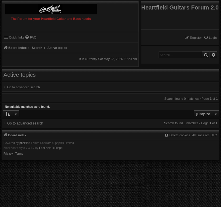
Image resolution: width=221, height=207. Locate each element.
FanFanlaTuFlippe (50, 148)
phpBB (24, 143)
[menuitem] (210, 37)
